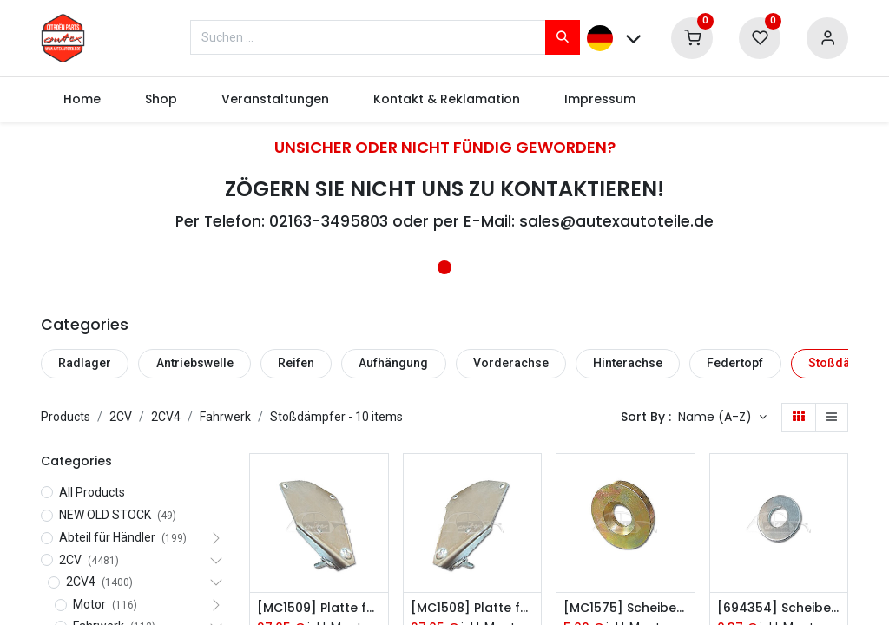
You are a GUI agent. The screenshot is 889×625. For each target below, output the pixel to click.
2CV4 (166, 417)
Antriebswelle (195, 363)
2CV (120, 417)
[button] (722, 417)
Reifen (296, 363)
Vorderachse (511, 363)
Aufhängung (393, 363)
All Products (92, 492)
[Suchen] (562, 37)
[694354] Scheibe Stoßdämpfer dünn (779, 608)
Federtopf (735, 363)
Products (65, 417)
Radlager (84, 363)
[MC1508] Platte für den (473, 608)
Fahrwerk (225, 417)
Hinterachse (627, 363)
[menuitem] (81, 99)
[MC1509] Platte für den (319, 608)
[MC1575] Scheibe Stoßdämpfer (625, 608)
